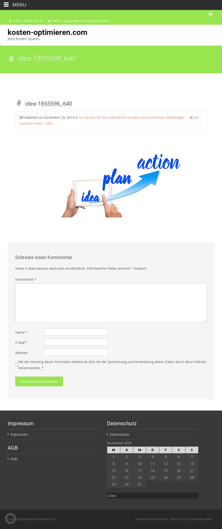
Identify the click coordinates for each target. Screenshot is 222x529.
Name (21, 332)
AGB (13, 459)
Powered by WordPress (152, 519)
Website (21, 352)
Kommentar (26, 279)
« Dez (111, 495)
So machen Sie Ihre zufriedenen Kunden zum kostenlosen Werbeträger (132, 117)
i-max (184, 519)
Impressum (19, 434)
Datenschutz (119, 434)
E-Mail (21, 342)
